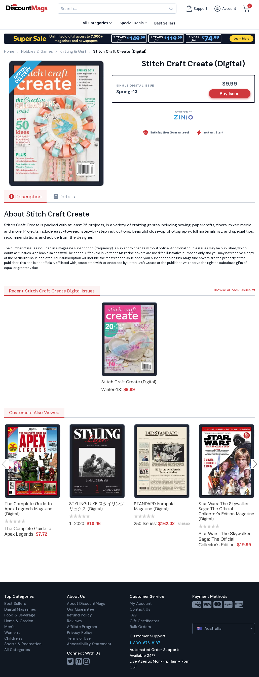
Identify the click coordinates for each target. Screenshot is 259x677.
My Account (141, 603)
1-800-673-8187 (145, 642)
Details (64, 196)
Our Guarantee (80, 609)
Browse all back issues (234, 290)
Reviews (74, 621)
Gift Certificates (144, 621)
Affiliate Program (82, 626)
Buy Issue (230, 94)
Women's (12, 632)
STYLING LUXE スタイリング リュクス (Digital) (96, 506)
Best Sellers (15, 603)
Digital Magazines (20, 609)
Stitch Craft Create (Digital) (128, 382)
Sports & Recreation (23, 643)
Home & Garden (18, 621)
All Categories (17, 649)
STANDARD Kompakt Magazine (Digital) (154, 506)
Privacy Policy (79, 632)
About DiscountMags (86, 603)
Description (25, 196)
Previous (4, 464)
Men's (9, 626)
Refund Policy (79, 615)
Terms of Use (79, 638)
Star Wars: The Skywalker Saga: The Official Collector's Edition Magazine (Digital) (226, 511)
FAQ (133, 615)
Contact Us (140, 609)
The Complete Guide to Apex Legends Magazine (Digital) (28, 509)
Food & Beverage (19, 615)
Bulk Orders (140, 626)
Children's (13, 638)
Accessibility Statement (89, 643)
